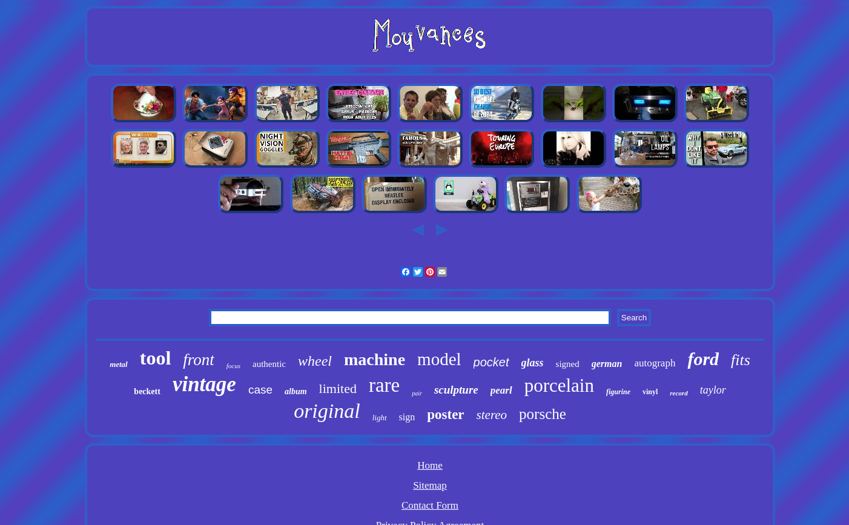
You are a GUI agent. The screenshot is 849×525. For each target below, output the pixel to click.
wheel (315, 361)
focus (233, 365)
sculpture (456, 389)
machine (374, 359)
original (327, 411)
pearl (501, 390)
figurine (618, 392)
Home (430, 465)
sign (407, 417)
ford (703, 359)
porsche (542, 414)
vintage (204, 384)
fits (740, 360)
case (260, 389)
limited (338, 388)
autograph (654, 363)
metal (119, 364)
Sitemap (430, 485)
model (439, 359)
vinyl (650, 392)
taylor (713, 390)
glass (532, 363)
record (678, 393)
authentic (269, 364)
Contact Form (429, 505)
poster (445, 414)
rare (384, 385)
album (296, 391)
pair (417, 393)
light (379, 417)
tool (155, 358)
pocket (491, 362)
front (198, 360)
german (607, 363)
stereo (492, 415)
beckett (147, 391)
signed (568, 364)
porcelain (559, 385)
